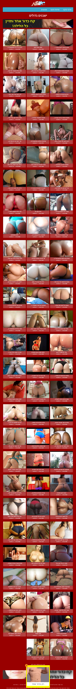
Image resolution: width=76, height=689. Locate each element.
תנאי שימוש (41, 684)
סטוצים (44, 10)
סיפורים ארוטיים (32, 684)
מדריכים (15, 684)
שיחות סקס (55, 10)
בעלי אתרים (23, 684)
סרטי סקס (67, 10)
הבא (34, 666)
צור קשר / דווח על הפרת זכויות (55, 684)
